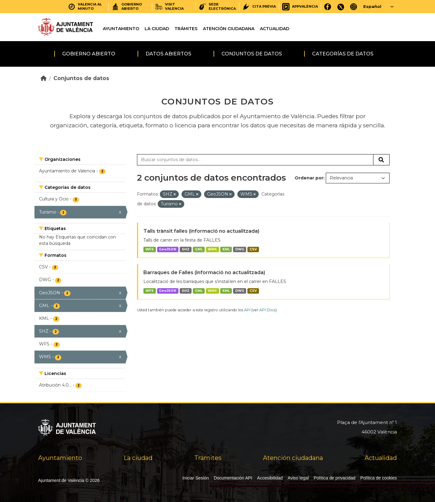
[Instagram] (353, 6)
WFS (150, 249)
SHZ (185, 249)
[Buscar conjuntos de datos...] (255, 160)
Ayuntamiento (121, 28)
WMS (212, 249)
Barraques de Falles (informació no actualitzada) (204, 272)
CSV (253, 249)
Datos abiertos (168, 54)
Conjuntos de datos (251, 54)
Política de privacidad (334, 477)
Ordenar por (309, 178)
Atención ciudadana (228, 28)
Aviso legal (298, 477)
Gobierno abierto (88, 54)
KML (226, 249)
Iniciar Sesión (195, 477)
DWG (239, 249)
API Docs (267, 310)
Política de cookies (378, 477)
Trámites (185, 28)
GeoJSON (167, 249)
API (247, 310)
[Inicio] (44, 78)
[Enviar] (381, 159)
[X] (340, 6)
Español (372, 6)
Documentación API (233, 477)
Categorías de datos (342, 54)
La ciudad (157, 28)
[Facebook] (327, 6)
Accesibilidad (270, 477)
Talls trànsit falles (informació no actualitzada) (201, 231)
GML (199, 249)
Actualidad (274, 28)
